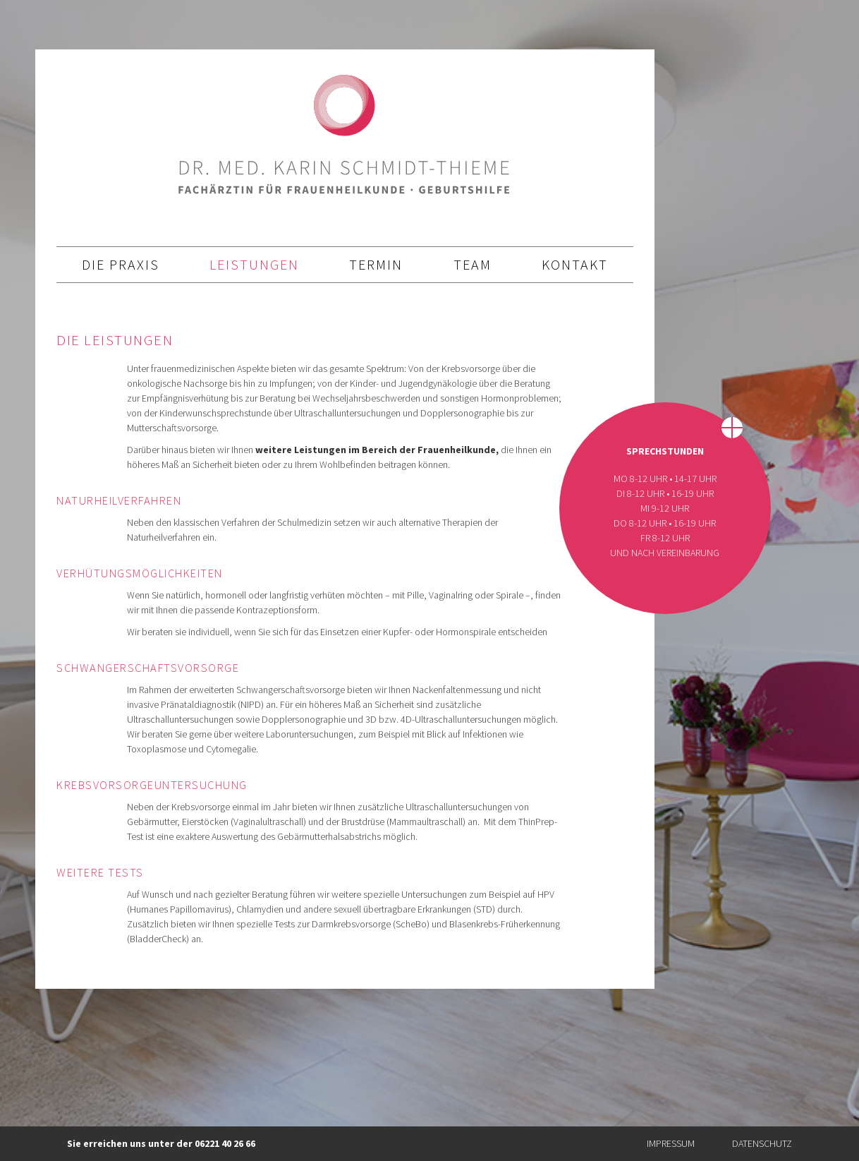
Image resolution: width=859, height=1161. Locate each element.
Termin (376, 264)
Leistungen (254, 264)
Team (472, 264)
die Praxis (120, 264)
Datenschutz (762, 1143)
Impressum (671, 1143)
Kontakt (575, 264)
